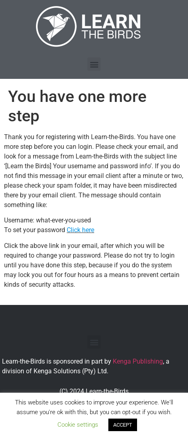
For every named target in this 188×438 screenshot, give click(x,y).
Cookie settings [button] (77, 424)
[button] (94, 64)
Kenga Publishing (138, 361)
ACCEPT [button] (122, 425)
